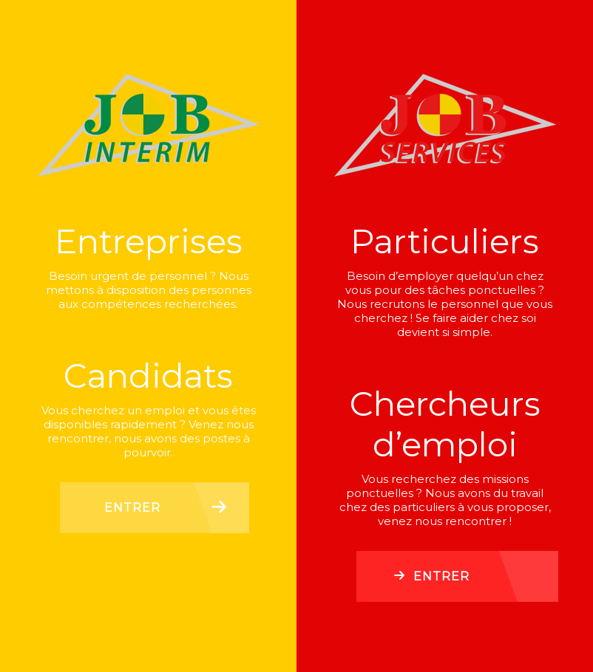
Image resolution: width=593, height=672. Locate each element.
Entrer (132, 508)
